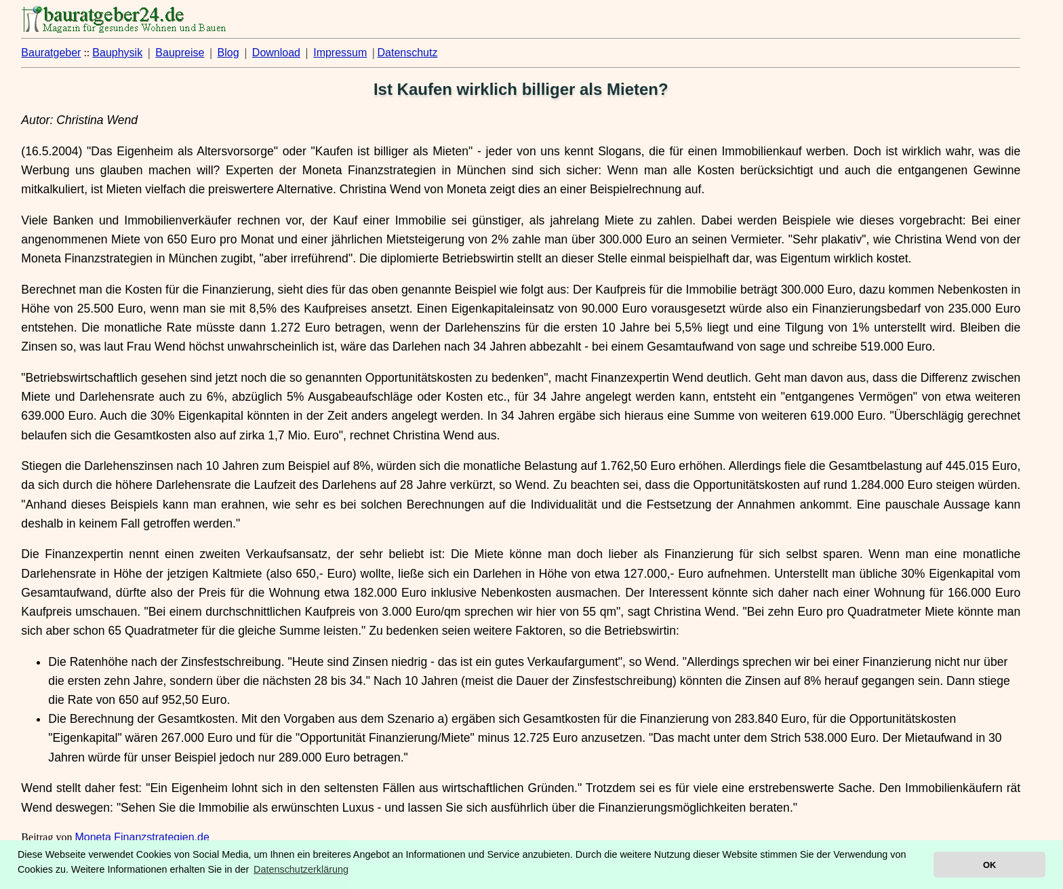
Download (276, 52)
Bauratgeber (51, 52)
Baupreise (179, 52)
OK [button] (989, 865)
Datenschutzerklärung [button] (301, 869)
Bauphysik (117, 52)
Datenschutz (408, 52)
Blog (228, 52)
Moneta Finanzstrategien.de (142, 837)
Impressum (340, 52)
